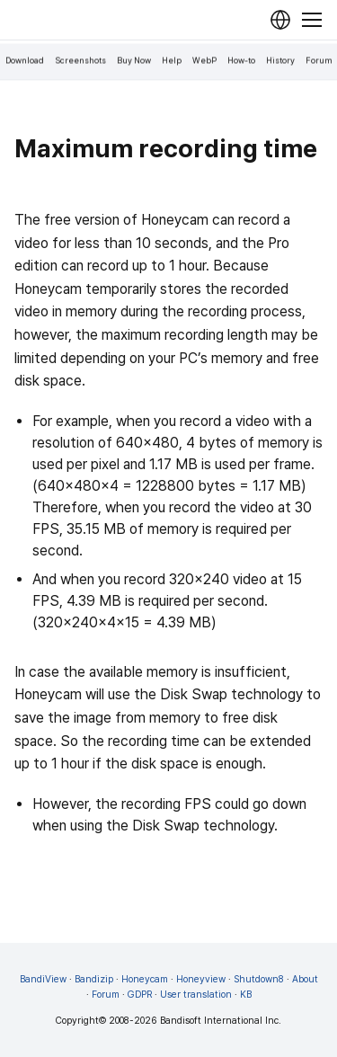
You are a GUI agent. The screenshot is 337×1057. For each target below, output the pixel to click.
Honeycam (144, 979)
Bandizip (94, 979)
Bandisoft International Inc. (220, 1020)
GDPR (140, 994)
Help (172, 61)
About (305, 979)
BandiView (43, 979)
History (280, 61)
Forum (319, 61)
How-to (241, 61)
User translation (196, 994)
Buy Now (134, 61)
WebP (204, 61)
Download (24, 61)
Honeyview (201, 979)
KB (246, 994)
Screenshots (80, 61)
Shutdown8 (259, 979)
